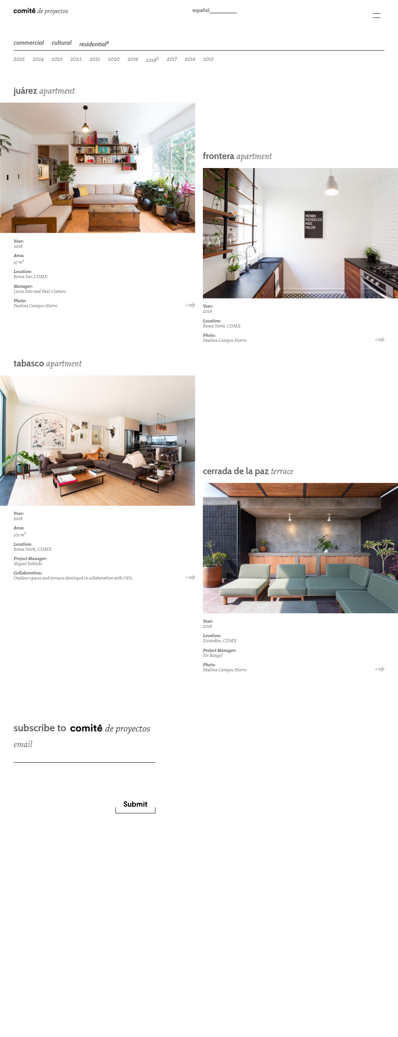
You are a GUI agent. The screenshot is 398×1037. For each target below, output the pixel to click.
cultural (62, 42)
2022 (76, 58)
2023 (57, 58)
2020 (114, 58)
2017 (172, 58)
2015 (208, 58)
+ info (190, 305)
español (200, 10)
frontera (237, 155)
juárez (44, 90)
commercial (29, 42)
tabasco (48, 363)
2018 (152, 59)
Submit (135, 804)
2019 (132, 58)
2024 (38, 58)
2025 (19, 58)
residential (94, 43)
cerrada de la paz (248, 470)
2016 (190, 58)
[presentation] (73, 778)
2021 (94, 58)
